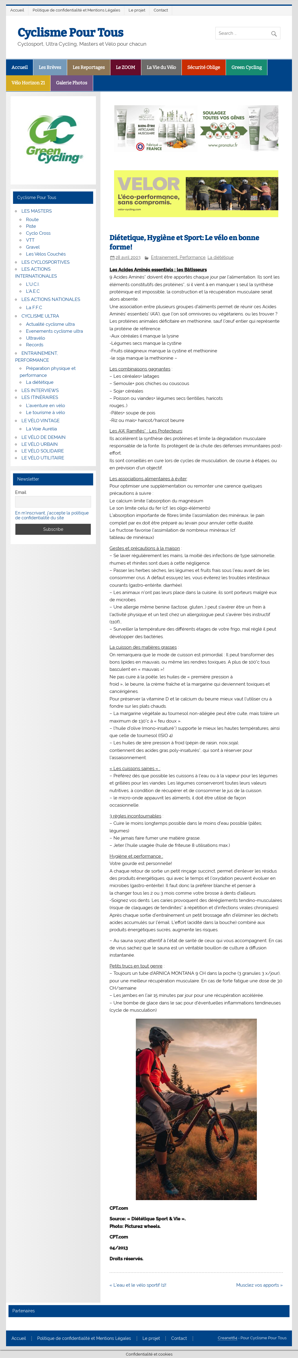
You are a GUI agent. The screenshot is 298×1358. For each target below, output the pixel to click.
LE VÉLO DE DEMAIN (43, 437)
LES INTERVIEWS (40, 390)
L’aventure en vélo (45, 405)
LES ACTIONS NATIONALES (50, 299)
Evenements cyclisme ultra (54, 331)
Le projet (137, 10)
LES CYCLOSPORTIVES (45, 262)
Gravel (33, 247)
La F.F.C (34, 307)
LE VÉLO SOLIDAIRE (42, 451)
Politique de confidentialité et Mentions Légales (76, 10)
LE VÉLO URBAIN (39, 444)
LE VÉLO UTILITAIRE (42, 458)
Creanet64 (227, 1338)
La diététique (221, 257)
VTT (30, 240)
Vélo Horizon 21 (28, 83)
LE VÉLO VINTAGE (40, 420)
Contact (161, 10)
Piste (31, 226)
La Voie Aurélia (41, 429)
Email (20, 492)
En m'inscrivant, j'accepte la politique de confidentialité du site (52, 515)
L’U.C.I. (33, 284)
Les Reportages (89, 67)
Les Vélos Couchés (46, 254)
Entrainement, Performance (178, 257)
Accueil (17, 10)
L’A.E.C (33, 291)
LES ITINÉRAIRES (39, 397)
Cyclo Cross (38, 233)
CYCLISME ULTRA (40, 316)
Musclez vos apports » (259, 1285)
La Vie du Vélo (161, 67)
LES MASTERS (36, 211)
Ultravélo (35, 338)
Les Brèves (50, 67)
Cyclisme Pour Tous (70, 33)
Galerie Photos (71, 83)
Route (32, 219)
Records (34, 345)
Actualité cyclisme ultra (50, 324)
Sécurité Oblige (203, 67)
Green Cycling (246, 67)
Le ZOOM (125, 67)
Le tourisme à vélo (45, 412)
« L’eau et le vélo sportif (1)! (138, 1285)
